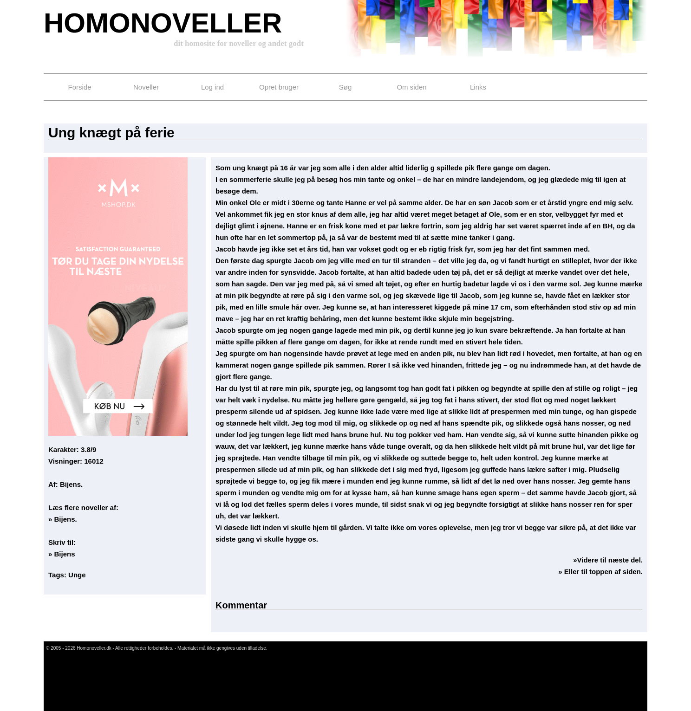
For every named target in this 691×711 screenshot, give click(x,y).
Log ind (212, 87)
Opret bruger (279, 87)
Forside (79, 87)
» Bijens (61, 554)
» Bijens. (62, 519)
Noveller (146, 87)
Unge (77, 575)
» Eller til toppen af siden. (600, 571)
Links (478, 87)
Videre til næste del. (610, 560)
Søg (345, 87)
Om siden (411, 87)
